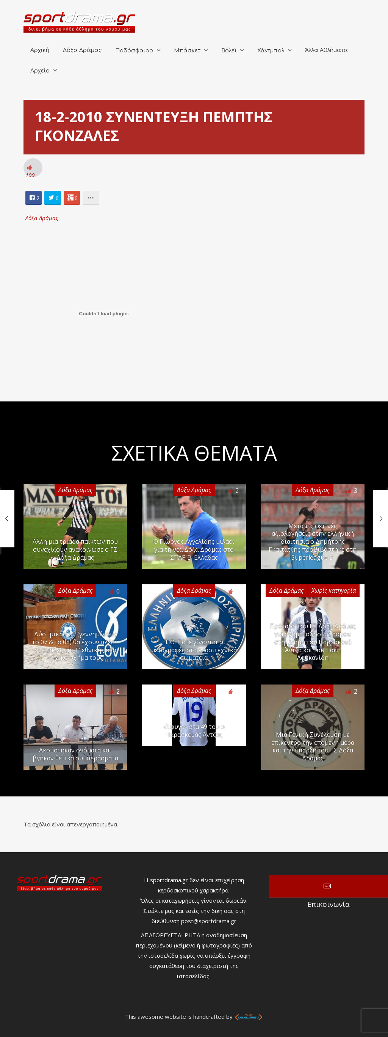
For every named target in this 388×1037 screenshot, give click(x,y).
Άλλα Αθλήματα (326, 50)
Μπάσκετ (187, 51)
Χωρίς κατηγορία (333, 590)
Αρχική (39, 50)
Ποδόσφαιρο (134, 51)
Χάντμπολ (270, 51)
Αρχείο (40, 71)
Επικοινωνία (328, 886)
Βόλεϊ (228, 51)
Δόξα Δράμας (82, 50)
